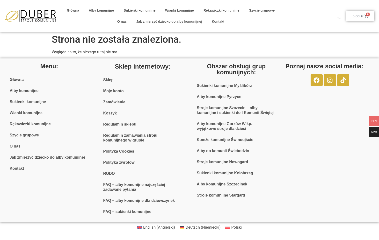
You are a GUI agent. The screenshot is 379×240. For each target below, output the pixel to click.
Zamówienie (114, 102)
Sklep (108, 80)
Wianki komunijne (179, 10)
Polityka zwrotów (119, 162)
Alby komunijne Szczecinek (222, 184)
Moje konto (113, 91)
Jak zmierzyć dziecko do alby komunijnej (169, 21)
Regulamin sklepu (119, 124)
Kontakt (218, 21)
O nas (122, 21)
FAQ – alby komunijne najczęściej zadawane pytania (134, 187)
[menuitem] (156, 227)
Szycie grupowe (262, 10)
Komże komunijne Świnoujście (225, 140)
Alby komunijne (101, 10)
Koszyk (110, 113)
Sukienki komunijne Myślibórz (224, 86)
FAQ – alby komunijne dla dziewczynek (139, 200)
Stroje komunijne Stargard (221, 195)
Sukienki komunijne (139, 10)
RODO (109, 173)
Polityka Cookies (118, 151)
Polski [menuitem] (236, 227)
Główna (73, 10)
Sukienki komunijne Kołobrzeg (225, 173)
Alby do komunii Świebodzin (223, 151)
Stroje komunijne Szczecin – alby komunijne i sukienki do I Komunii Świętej (235, 110)
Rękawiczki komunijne (222, 10)
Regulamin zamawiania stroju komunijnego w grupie (130, 137)
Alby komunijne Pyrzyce (219, 97)
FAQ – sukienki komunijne (127, 212)
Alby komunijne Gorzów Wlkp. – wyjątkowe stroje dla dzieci (226, 126)
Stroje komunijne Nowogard (222, 162)
